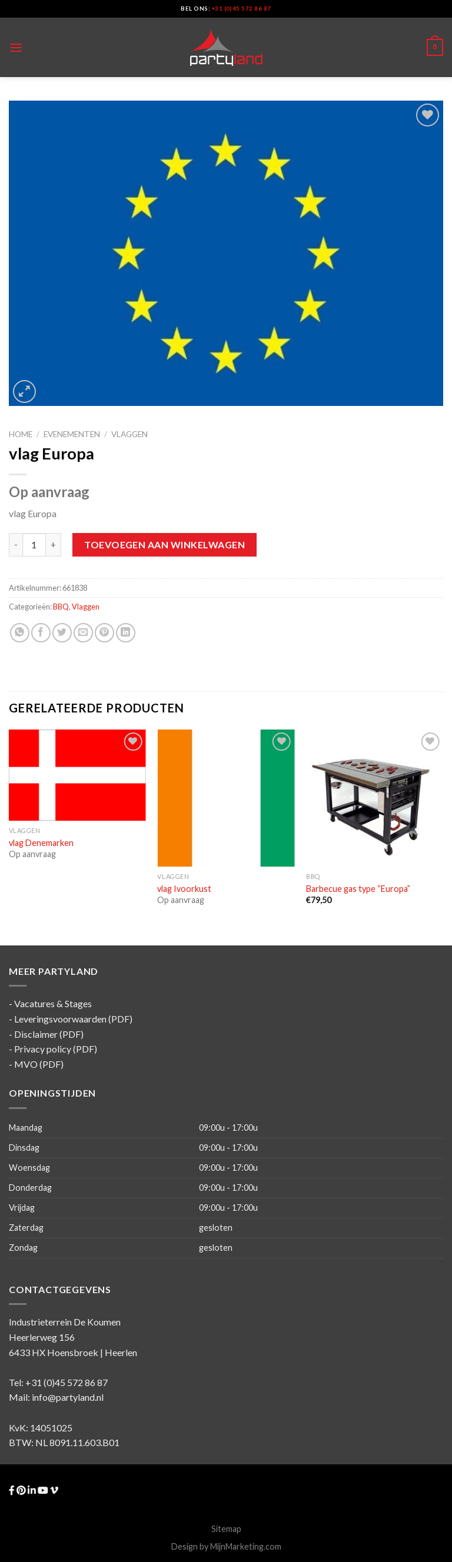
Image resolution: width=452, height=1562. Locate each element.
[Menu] (16, 47)
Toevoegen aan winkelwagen (164, 544)
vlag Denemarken (41, 843)
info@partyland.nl (68, 1397)
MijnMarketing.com (245, 1546)
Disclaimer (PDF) (49, 1034)
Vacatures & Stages (53, 1003)
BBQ (61, 606)
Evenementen (72, 434)
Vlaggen (129, 434)
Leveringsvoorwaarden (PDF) (73, 1018)
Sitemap (226, 1529)
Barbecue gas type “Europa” (358, 889)
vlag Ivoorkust (184, 889)
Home (20, 434)
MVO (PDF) (39, 1064)
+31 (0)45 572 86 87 (241, 8)
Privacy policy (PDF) (55, 1048)
